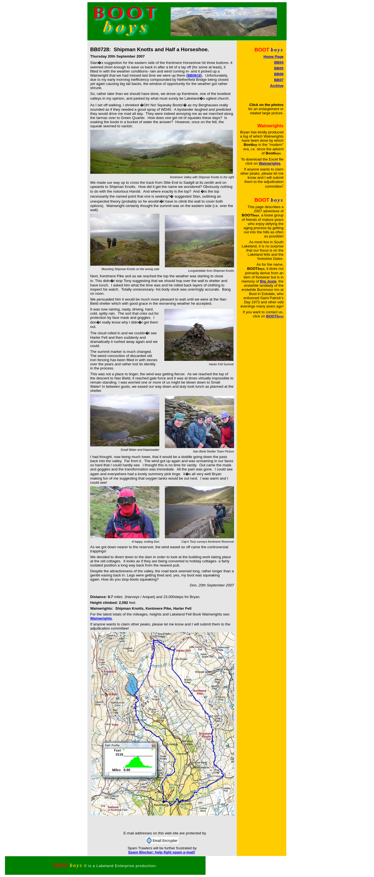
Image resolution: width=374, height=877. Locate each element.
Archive (277, 86)
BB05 (279, 68)
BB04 (279, 62)
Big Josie (268, 281)
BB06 (279, 74)
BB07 (279, 80)
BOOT (275, 316)
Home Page (273, 57)
